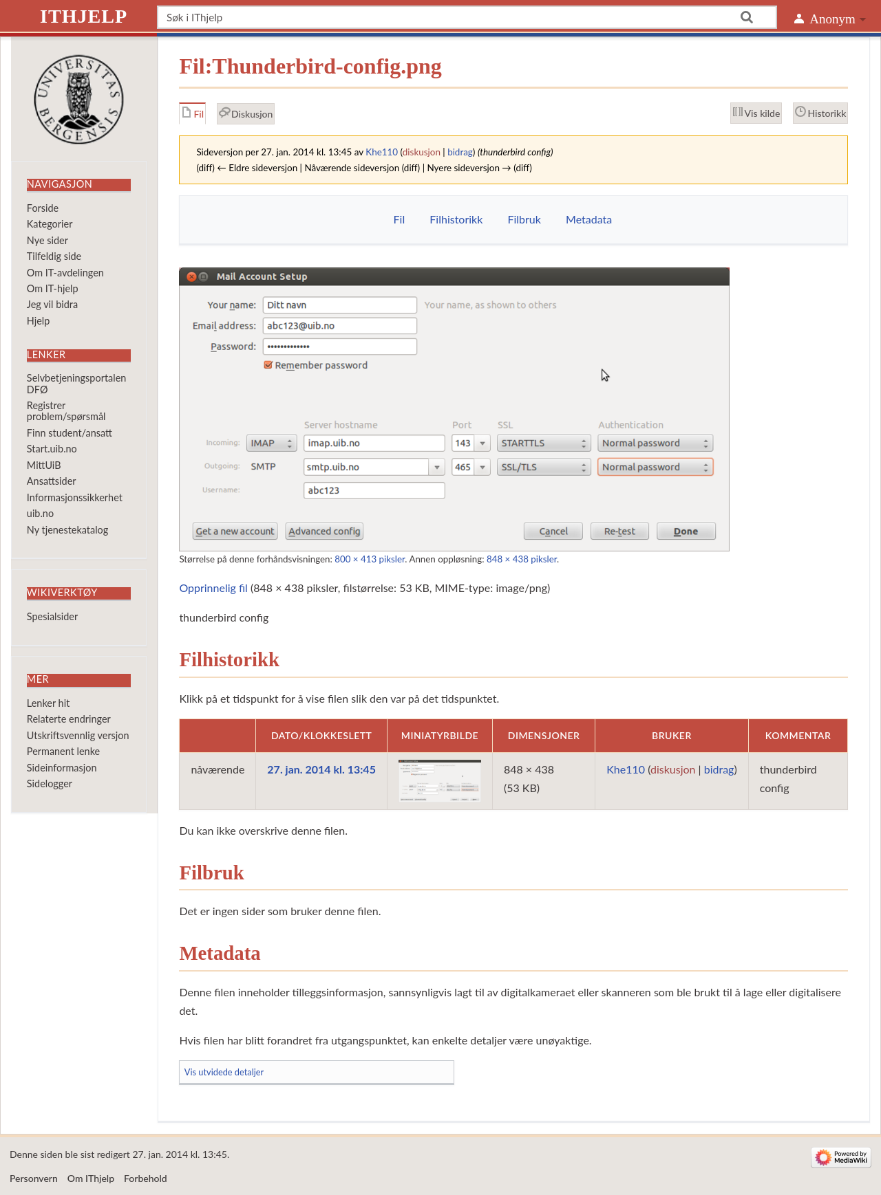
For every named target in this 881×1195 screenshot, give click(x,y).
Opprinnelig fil (213, 587)
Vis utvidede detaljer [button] (224, 1071)
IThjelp (83, 16)
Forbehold (145, 1178)
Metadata (589, 219)
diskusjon (421, 151)
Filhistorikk (455, 219)
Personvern (34, 1178)
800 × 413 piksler (370, 558)
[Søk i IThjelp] (467, 17)
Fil (399, 219)
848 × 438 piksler (522, 558)
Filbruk (523, 219)
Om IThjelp (90, 1178)
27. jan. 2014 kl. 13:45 (321, 769)
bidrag (460, 151)
